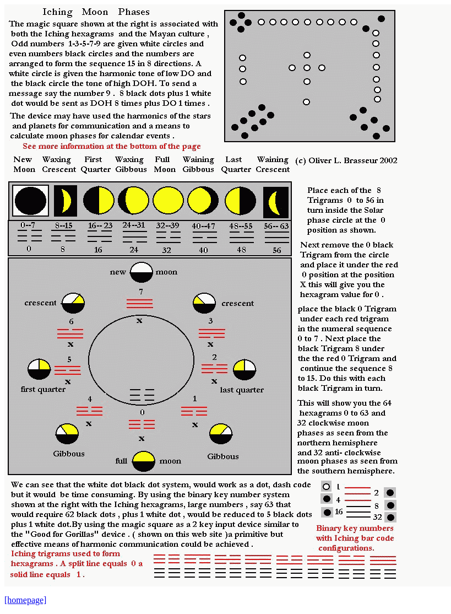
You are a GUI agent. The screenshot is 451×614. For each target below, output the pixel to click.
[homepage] (25, 600)
